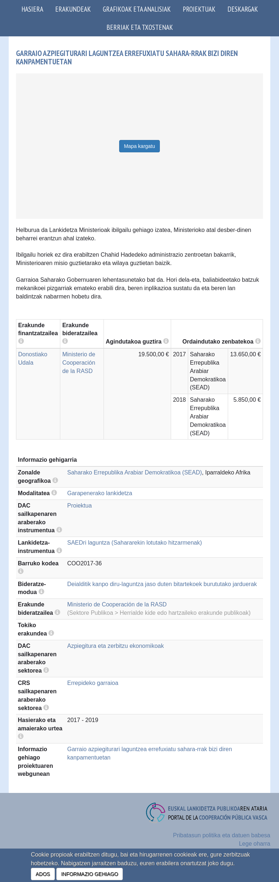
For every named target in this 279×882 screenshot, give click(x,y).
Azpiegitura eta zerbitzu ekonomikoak (115, 646)
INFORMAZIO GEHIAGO (89, 874)
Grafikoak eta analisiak (137, 8)
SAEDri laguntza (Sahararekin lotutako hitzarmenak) (134, 543)
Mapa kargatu (139, 146)
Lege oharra (254, 844)
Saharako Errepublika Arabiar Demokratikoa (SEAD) (134, 472)
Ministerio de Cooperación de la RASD (78, 362)
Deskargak (242, 8)
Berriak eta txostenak (139, 27)
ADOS (43, 874)
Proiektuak (199, 8)
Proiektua (79, 505)
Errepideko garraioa (92, 683)
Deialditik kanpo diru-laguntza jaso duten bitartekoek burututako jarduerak (162, 584)
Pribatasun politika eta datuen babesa (221, 835)
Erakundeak (73, 8)
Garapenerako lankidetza (99, 493)
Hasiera (32, 8)
